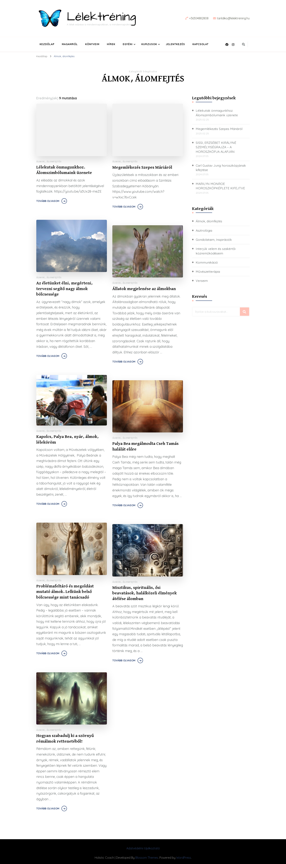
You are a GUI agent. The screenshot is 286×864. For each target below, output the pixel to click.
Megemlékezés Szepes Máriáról (142, 167)
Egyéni (128, 44)
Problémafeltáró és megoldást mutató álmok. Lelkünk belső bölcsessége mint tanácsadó (65, 592)
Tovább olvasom (47, 201)
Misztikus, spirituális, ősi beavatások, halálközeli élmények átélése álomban (144, 593)
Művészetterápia (208, 272)
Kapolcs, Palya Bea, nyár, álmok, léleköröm (67, 440)
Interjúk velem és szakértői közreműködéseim (216, 251)
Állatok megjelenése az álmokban (144, 289)
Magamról (70, 44)
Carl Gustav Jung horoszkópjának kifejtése (222, 168)
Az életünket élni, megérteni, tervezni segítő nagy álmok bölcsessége (64, 289)
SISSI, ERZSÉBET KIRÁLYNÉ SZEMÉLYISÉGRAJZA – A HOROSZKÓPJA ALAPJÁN (216, 147)
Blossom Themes (146, 857)
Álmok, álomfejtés (48, 161)
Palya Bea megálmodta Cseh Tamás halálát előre (145, 447)
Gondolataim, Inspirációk (214, 240)
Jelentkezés (175, 44)
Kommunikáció (207, 263)
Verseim (202, 281)
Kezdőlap (47, 44)
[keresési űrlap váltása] (243, 44)
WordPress (183, 857)
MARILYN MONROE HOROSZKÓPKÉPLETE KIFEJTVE (220, 186)
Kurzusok (149, 44)
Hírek (111, 44)
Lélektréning (101, 17)
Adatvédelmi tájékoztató (143, 848)
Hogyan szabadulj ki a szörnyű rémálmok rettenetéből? (65, 739)
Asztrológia (204, 231)
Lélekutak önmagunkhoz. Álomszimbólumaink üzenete (64, 170)
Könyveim (92, 44)
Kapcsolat (200, 44)
